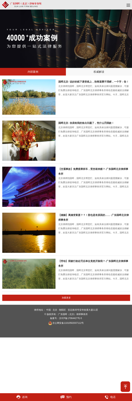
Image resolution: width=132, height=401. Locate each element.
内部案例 (33, 71)
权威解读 (99, 71)
